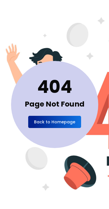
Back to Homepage (54, 122)
